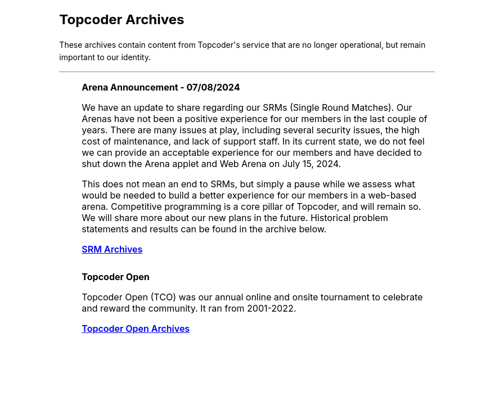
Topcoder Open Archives (136, 328)
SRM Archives (112, 249)
